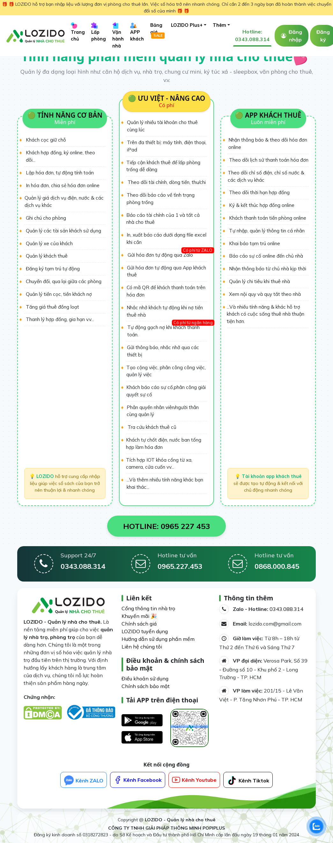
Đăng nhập (295, 36)
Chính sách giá (139, 623)
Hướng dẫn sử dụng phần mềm (158, 639)
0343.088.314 (286, 609)
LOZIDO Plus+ (187, 25)
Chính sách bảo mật (146, 686)
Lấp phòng (98, 32)
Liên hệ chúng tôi (142, 646)
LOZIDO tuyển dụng (145, 631)
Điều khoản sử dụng (145, 678)
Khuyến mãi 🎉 (139, 616)
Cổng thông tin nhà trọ (148, 608)
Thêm (219, 25)
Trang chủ (78, 32)
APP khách (137, 32)
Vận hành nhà (118, 35)
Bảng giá (157, 30)
